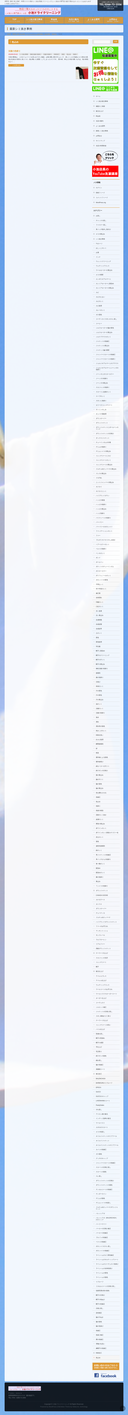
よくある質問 (100, 126)
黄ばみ (98, 881)
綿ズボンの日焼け (102, 770)
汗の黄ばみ (99, 700)
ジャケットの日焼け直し (104, 1011)
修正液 (98, 593)
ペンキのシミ (100, 553)
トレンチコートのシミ (103, 460)
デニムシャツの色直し (103, 1203)
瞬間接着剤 (99, 744)
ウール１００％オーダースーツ (106, 994)
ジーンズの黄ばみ (102, 383)
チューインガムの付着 (103, 442)
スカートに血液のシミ (103, 392)
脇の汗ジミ (99, 779)
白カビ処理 (99, 739)
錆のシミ (99, 850)
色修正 (98, 797)
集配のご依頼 (100, 106)
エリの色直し (100, 1132)
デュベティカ (100, 913)
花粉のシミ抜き (101, 815)
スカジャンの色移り (102, 387)
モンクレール (100, 935)
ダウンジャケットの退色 (104, 1185)
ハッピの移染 (100, 500)
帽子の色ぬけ (100, 1299)
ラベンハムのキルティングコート (107, 1259)
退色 (97, 841)
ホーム (98, 96)
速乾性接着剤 (100, 846)
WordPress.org (101, 202)
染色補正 (99, 1313)
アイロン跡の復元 (102, 1114)
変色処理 (99, 642)
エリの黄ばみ (100, 234)
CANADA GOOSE (102, 895)
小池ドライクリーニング (61, 1404)
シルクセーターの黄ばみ (104, 332)
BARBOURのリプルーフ (104, 1083)
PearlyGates (100, 1105)
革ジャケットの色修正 (103, 855)
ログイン (99, 188)
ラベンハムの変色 (102, 1273)
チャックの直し (101, 220)
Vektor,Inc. (76, 1407)
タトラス (99, 904)
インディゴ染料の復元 (103, 1118)
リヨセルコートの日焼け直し (105, 1286)
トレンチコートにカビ (103, 456)
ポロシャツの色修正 (102, 1251)
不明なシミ (99, 584)
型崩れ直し (99, 1034)
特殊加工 (57, 54)
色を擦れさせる (101, 793)
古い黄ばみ (99, 615)
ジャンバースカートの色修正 (105, 354)
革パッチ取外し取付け (103, 229)
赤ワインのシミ (101, 828)
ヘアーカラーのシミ (102, 544)
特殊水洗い (99, 735)
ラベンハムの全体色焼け (104, 1268)
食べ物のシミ (100, 864)
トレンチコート (101, 962)
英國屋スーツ (100, 1069)
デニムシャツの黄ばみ (103, 451)
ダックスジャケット (102, 438)
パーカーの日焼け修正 (103, 1228)
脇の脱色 (99, 1322)
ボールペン (99, 562)
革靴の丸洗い (100, 1344)
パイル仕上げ (100, 1029)
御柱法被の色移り (35, 54)
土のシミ (99, 633)
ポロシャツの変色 (102, 580)
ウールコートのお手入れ (104, 989)
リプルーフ (99, 1282)
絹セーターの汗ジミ (102, 766)
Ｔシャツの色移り (102, 886)
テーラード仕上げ (102, 953)
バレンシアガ (100, 1213)
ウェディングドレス (102, 266)
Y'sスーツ (99, 243)
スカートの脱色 (101, 1172)
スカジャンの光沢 (102, 958)
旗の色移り (99, 677)
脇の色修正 (99, 1065)
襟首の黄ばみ (100, 824)
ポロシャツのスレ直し (103, 1246)
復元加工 (99, 1074)
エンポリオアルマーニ (103, 279)
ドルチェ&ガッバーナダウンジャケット (107, 1208)
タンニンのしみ (101, 409)
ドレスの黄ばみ (101, 473)
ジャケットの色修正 (102, 341)
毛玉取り (99, 1051)
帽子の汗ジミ (100, 660)
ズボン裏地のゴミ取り (103, 1016)
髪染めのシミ (100, 872)
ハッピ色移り (100, 513)
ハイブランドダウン (102, 495)
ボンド (98, 558)
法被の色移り (15, 51)
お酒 (97, 252)
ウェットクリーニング (103, 261)
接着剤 (98, 673)
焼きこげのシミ (101, 731)
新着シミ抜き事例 (102, 131)
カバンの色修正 (101, 1149)
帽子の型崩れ (100, 1038)
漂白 (97, 722)
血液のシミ (99, 819)
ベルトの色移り (101, 549)
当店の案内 (99, 121)
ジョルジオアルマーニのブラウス (107, 363)
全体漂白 (99, 597)
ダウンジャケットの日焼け (105, 433)
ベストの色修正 (101, 1242)
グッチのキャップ (102, 1158)
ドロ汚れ (99, 478)
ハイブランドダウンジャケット (106, 922)
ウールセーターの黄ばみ (104, 270)
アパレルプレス (101, 976)
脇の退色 (99, 784)
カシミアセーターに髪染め (105, 283)
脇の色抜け (99, 1326)
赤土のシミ (99, 837)
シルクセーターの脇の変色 (105, 328)
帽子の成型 (99, 1043)
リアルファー (100, 944)
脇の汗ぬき (99, 1317)
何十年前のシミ (101, 589)
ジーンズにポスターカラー (105, 374)
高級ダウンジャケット (103, 948)
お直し (98, 216)
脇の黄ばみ (99, 788)
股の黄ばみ (99, 775)
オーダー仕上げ (101, 998)
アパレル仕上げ (101, 980)
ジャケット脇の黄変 (102, 350)
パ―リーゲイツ (101, 1224)
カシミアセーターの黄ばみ (105, 288)
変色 (97, 637)
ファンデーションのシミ (104, 531)
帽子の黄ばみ (100, 664)
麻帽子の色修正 (101, 1348)
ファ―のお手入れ (102, 926)
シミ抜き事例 (24, 54)
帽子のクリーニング (102, 655)
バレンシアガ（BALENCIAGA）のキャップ (107, 1219)
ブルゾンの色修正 (102, 1237)
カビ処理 (99, 306)
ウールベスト (100, 1123)
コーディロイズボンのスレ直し (106, 319)
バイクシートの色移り (103, 518)
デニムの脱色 (100, 1198)
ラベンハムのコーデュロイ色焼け (107, 1264)
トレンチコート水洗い (103, 1025)
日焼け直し (99, 1308)
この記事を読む (16, 65)
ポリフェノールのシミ (103, 575)
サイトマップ (100, 141)
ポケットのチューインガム (105, 566)
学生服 (98, 646)
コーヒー (99, 323)
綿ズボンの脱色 (101, 1056)
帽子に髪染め (100, 651)
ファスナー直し (101, 225)
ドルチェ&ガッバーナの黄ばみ (106, 469)
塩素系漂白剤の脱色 (102, 1291)
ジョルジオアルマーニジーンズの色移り (107, 369)
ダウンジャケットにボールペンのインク (107, 428)
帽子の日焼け (100, 1295)
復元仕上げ (99, 111)
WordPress (52, 1407)
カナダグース (100, 900)
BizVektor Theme (64, 1407)
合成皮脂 (99, 624)
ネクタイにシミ (101, 491)
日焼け (98, 682)
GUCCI (98, 1092)
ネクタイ (99, 487)
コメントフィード (102, 197)
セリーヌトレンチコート (104, 405)
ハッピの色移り (101, 504)
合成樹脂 (99, 620)
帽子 (97, 967)
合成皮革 (99, 629)
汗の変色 (99, 691)
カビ (97, 292)
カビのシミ (99, 301)
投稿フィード (100, 193)
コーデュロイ (100, 1003)
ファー (98, 535)
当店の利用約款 (101, 146)
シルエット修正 (101, 1007)
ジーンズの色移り (102, 378)
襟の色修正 (99, 1339)
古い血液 (99, 611)
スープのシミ (100, 396)
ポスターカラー (101, 571)
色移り (75, 54)
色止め (69, 54)
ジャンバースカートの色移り (105, 359)
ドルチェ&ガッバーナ (103, 917)
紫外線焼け (99, 762)
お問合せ (99, 136)
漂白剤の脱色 (100, 726)
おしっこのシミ (101, 248)
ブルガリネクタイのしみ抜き (105, 540)
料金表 (98, 116)
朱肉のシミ (99, 686)
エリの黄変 (99, 275)
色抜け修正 (99, 1335)
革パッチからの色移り (103, 859)
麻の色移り (99, 877)
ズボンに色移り (101, 401)
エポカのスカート (102, 1127)
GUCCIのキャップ (102, 1096)
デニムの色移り (101, 447)
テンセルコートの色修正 (104, 1189)
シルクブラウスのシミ (103, 337)
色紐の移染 (99, 810)
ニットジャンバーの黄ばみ (105, 482)
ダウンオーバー (101, 418)
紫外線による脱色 (102, 757)
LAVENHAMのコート (103, 1101)
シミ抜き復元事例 (102, 101)
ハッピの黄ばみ (101, 509)
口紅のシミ (99, 606)
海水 (97, 717)
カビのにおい (100, 297)
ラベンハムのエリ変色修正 (105, 1255)
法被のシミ (99, 708)
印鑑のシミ (99, 602)
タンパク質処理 (101, 414)
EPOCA (98, 1087)
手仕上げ (99, 1047)
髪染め (98, 868)
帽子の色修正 (100, 1304)
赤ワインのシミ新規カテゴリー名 (107, 832)
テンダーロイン (101, 1194)
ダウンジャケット (102, 423)
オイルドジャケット (102, 1141)
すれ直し (99, 1109)
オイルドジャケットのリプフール (107, 1145)
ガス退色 (99, 315)
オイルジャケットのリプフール (106, 1136)
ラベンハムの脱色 (102, 1277)
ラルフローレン (101, 940)
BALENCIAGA (101, 1078)
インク (98, 257)
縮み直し (99, 1060)
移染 (63, 54)
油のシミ (99, 704)
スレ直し (99, 1176)
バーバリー (99, 522)
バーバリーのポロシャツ (104, 527)
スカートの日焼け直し (103, 1167)
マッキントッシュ (102, 931)
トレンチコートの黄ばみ (104, 465)
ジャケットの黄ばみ (102, 346)
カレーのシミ (100, 310)
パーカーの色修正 (102, 1233)
